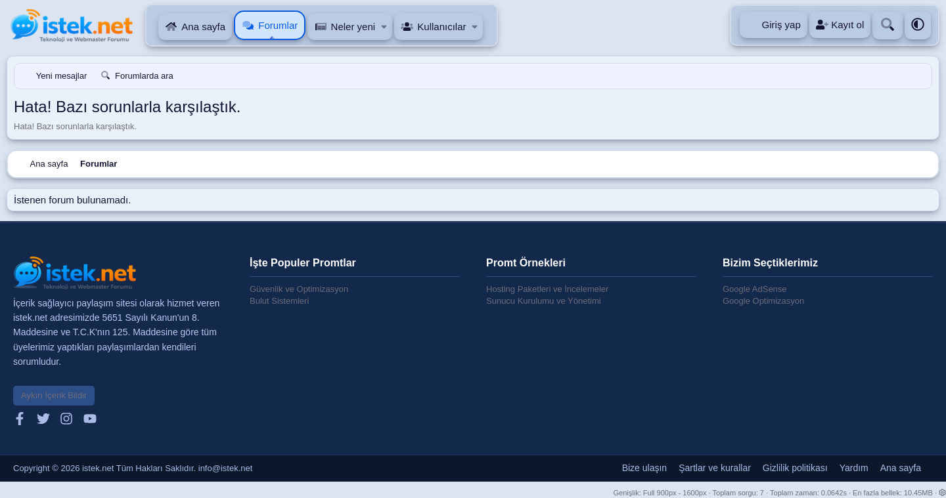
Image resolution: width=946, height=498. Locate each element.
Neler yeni (353, 26)
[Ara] (887, 25)
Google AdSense (755, 289)
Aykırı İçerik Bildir (54, 395)
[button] (384, 26)
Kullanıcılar (441, 26)
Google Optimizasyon (763, 301)
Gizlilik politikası (795, 468)
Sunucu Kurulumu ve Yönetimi (543, 301)
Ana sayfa (203, 26)
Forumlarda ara (144, 76)
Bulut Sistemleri (279, 301)
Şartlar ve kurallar (715, 468)
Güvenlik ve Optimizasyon (299, 289)
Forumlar (278, 25)
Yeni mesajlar (61, 76)
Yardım (854, 468)
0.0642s (834, 493)
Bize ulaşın (644, 468)
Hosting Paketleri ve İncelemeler (547, 289)
